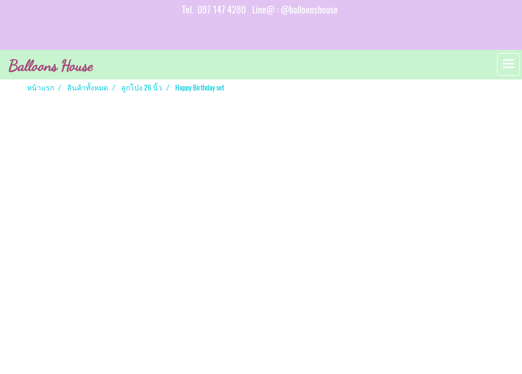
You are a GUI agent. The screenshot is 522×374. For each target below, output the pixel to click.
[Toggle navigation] (508, 64)
